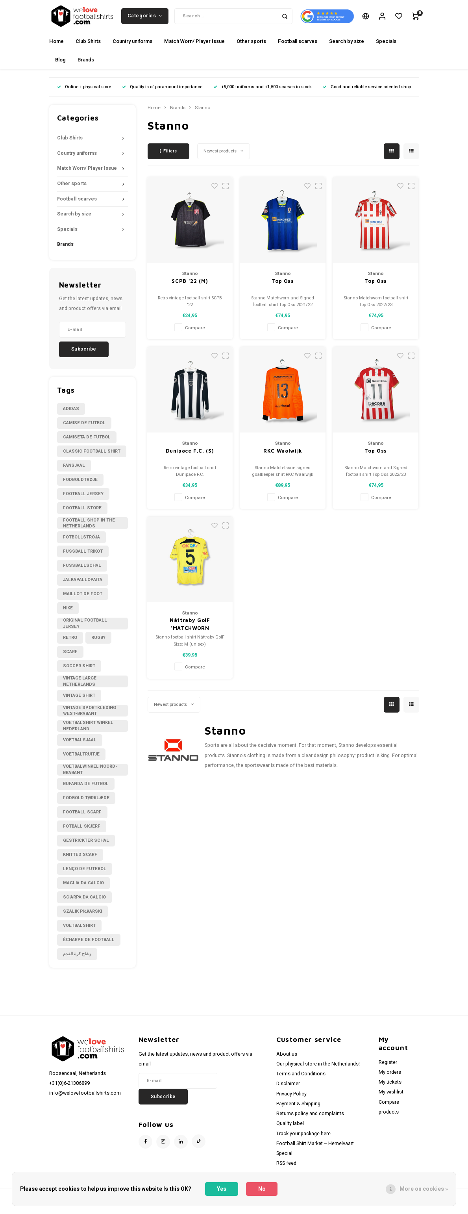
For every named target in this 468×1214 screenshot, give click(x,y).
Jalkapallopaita (82, 587)
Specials (386, 48)
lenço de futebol (84, 876)
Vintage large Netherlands (79, 689)
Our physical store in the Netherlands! (318, 1071)
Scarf (70, 659)
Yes (221, 1189)
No (262, 1189)
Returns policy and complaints (310, 1121)
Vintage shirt (79, 703)
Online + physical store (84, 94)
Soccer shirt (79, 673)
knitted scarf (80, 862)
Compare (195, 335)
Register (388, 1069)
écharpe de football (89, 947)
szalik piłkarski (82, 918)
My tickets (390, 1089)
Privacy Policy (291, 1101)
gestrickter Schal (86, 848)
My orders (390, 1079)
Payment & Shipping (298, 1111)
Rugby (98, 645)
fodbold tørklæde (86, 805)
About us (286, 1061)
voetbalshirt (79, 933)
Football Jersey (83, 501)
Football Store (82, 515)
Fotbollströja (81, 544)
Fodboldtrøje (80, 487)
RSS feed (286, 1170)
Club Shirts (88, 48)
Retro (70, 645)
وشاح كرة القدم (77, 961)
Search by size (346, 48)
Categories (145, 19)
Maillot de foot (82, 601)
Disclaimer (288, 1091)
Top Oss (283, 288)
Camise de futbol (84, 430)
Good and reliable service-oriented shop (367, 94)
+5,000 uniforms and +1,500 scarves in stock (262, 94)
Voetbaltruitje (81, 761)
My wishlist (391, 1099)
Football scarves (297, 48)
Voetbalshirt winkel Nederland (88, 733)
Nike (68, 615)
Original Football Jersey (85, 631)
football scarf (82, 819)
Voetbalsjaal (79, 747)
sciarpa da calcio (84, 904)
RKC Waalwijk (282, 458)
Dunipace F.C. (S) (190, 458)
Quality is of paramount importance (162, 94)
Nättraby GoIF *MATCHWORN (190, 631)
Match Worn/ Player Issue (194, 48)
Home (56, 48)
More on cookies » (424, 1189)
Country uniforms (132, 48)
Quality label (290, 1130)
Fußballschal (82, 573)
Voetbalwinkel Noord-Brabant (90, 777)
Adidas (71, 416)
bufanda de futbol (86, 791)
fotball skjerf (81, 833)
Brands (86, 67)
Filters (168, 158)
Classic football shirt (91, 458)
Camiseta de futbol (87, 444)
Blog (60, 67)
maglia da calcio (83, 890)
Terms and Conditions (301, 1081)
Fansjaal (74, 473)
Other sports (251, 48)
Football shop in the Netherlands (89, 530)
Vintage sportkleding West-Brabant (89, 718)
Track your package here (303, 1140)
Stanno (202, 115)
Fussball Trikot (83, 558)
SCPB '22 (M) (190, 288)
